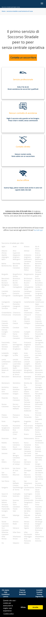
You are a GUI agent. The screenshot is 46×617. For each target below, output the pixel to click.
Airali (15, 246)
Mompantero (28, 372)
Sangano (5, 487)
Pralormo (38, 423)
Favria (15, 334)
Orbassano (39, 389)
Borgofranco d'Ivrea (17, 275)
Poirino (15, 417)
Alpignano (16, 255)
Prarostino (16, 426)
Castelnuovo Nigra (39, 303)
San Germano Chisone (27, 462)
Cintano (38, 319)
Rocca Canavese (38, 439)
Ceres (15, 308)
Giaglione (27, 345)
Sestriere (16, 496)
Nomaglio (38, 387)
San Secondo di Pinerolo (39, 483)
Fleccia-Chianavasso (28, 337)
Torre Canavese (16, 506)
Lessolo (15, 360)
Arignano (16, 257)
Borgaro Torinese (38, 271)
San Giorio (5, 468)
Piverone (38, 415)
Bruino (15, 281)
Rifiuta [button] (23, 607)
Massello (38, 366)
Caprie (4, 293)
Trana (37, 505)
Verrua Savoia (26, 525)
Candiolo (5, 291)
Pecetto (37, 398)
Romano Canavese (16, 444)
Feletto (26, 334)
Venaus (26, 522)
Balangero (16, 259)
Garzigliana (39, 342)
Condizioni (5, 594)
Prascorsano (28, 426)
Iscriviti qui (38, 230)
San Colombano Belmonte (39, 455)
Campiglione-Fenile (29, 288)
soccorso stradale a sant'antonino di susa (20, 11)
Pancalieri (38, 394)
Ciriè (14, 321)
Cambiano (38, 285)
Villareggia (28, 537)
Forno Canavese (38, 339)
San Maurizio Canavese (27, 475)
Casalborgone (17, 296)
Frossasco (27, 342)
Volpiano (16, 543)
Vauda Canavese (38, 518)
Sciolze (37, 494)
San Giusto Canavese (39, 469)
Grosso (4, 349)
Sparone (16, 500)
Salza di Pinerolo (38, 450)
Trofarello (27, 509)
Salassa (4, 449)
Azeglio (37, 257)
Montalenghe (40, 377)
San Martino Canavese (5, 475)
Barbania (38, 264)
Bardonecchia (6, 266)
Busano (26, 283)
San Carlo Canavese (27, 454)
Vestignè (38, 524)
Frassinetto (6, 342)
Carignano (39, 293)
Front (15, 342)
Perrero (15, 404)
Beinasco (27, 266)
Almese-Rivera (38, 252)
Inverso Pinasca (38, 350)
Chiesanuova (6, 315)
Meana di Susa (5, 371)
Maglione (16, 366)
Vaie (14, 511)
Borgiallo (5, 274)
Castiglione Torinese (6, 307)
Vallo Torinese (5, 516)
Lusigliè (27, 364)
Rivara (26, 434)
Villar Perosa (4, 538)
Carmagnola (6, 296)
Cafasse (15, 285)
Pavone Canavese (16, 399)
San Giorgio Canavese (38, 464)
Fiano (3, 336)
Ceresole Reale (27, 309)
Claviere (27, 321)
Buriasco (5, 283)
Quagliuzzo (6, 428)
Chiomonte (17, 315)
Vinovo (15, 539)
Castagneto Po (6, 303)
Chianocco (16, 313)
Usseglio (5, 511)
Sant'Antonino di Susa (29, 488)
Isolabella (5, 353)
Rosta (4, 447)
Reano (37, 428)
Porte (3, 421)
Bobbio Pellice (26, 269)
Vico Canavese (5, 529)
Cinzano (4, 321)
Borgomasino (29, 274)
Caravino (16, 293)
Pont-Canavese (38, 418)
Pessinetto (39, 404)
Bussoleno (39, 283)
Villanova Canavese (5, 533)
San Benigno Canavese (16, 455)
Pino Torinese (38, 412)
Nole (25, 387)
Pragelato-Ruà (27, 422)
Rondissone (39, 443)
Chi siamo (5, 590)
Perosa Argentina (38, 401)
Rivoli (15, 438)
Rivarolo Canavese (38, 435)
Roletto (4, 443)
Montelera (16, 383)
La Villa (15, 355)
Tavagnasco (28, 502)
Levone (26, 360)
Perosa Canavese (5, 405)
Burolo (15, 283)
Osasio (26, 392)
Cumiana (16, 332)
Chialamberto (6, 313)
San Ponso (5, 481)
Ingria (26, 349)
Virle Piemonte (27, 540)
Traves (15, 509)
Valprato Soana (27, 516)
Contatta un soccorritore (23, 57)
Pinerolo (38, 409)
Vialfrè (37, 526)
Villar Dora (16, 532)
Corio (26, 328)
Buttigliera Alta (5, 286)
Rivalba (26, 430)
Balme (4, 264)
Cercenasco (39, 306)
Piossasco (16, 415)
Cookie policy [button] (8, 614)
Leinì (37, 357)
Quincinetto (28, 428)
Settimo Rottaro (27, 497)
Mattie (26, 368)
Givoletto (16, 347)
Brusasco (27, 281)
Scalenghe (16, 494)
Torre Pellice (26, 506)
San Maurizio (16, 474)
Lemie (4, 360)
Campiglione (17, 287)
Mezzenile (38, 370)
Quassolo (16, 428)
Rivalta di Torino (38, 431)
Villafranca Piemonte (39, 529)
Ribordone (5, 430)
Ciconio (37, 317)
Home (3, 11)
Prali (36, 421)
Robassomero (29, 438)
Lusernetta (17, 364)
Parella (37, 396)
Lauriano (38, 355)
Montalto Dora (38, 380)
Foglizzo (38, 336)
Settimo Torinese (38, 497)
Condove (16, 328)
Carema (27, 293)
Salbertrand (17, 449)
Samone (4, 453)
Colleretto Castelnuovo (39, 324)
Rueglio (38, 447)
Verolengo (38, 522)
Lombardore (6, 362)
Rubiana (27, 447)
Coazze (15, 323)
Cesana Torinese (38, 309)
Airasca (26, 246)
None (3, 389)
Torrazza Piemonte (5, 506)
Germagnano (17, 345)
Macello (38, 364)
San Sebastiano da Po (28, 483)
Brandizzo (16, 278)
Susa (14, 502)
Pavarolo (5, 398)
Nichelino (5, 387)
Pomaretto (27, 417)
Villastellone (39, 537)
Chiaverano (28, 313)
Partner (22, 590)
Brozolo (4, 281)
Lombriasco (17, 362)
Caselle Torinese (38, 299)
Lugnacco (38, 362)
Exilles (4, 334)
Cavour (26, 306)
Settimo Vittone (4, 501)
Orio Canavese (5, 393)
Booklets (22, 594)
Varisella (38, 515)
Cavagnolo (16, 306)
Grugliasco (16, 349)
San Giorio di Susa (16, 469)
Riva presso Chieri (15, 432)
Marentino (28, 366)
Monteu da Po (28, 384)
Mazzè (37, 368)
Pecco (26, 398)
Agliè (3, 246)
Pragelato (16, 421)
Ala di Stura (37, 247)
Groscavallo (39, 347)
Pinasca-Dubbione (27, 410)
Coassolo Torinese (5, 324)
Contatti (39, 590)
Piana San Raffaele (16, 407)
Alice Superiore (16, 252)
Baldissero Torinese (39, 260)
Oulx (36, 392)
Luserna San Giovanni (5, 366)
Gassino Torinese (5, 346)
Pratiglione (39, 426)
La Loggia (5, 355)
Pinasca (38, 406)
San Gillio (38, 460)
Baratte (26, 264)
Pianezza (27, 406)
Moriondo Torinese (38, 384)
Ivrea (26, 353)
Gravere (27, 347)
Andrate (38, 255)
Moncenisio (17, 377)
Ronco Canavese (27, 444)
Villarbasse (17, 537)
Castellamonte (29, 302)
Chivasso (38, 315)
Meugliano (28, 370)
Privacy (39, 594)
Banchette (16, 264)
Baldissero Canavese (28, 260)
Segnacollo (39, 596)
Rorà (36, 445)
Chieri (37, 313)
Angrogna (5, 257)
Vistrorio (38, 541)
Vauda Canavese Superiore (5, 524)
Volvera (26, 543)
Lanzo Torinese (27, 356)
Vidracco (16, 528)
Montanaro (6, 383)
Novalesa (16, 389)
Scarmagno (28, 494)
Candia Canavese (38, 288)
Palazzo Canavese (27, 395)
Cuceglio (5, 332)
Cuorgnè (27, 332)
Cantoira (38, 291)
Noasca (15, 387)
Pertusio (27, 404)
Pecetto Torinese (27, 401)
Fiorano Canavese (16, 337)
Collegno (27, 323)
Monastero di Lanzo (39, 373)
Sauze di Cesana (5, 495)
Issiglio (15, 353)
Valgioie (38, 513)
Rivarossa (5, 438)
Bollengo (38, 268)
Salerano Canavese (27, 450)
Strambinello (28, 500)
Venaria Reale (15, 523)
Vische (37, 539)
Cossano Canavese (38, 329)
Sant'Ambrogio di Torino (17, 488)
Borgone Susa (38, 275)
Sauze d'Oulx (37, 491)
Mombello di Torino (16, 373)
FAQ (5, 592)
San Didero (4, 461)
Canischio (16, 291)
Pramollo (5, 426)
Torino (37, 502)
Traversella (5, 509)
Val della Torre (27, 512)
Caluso (26, 285)
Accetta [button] (35, 607)
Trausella (38, 507)
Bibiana (38, 266)
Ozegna (15, 394)
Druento (38, 332)
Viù (3, 543)
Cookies (39, 592)
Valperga (16, 515)
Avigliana (27, 257)
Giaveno (38, 345)
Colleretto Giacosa (5, 329)
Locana (37, 360)
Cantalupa (27, 291)
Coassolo (38, 321)
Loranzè (27, 362)
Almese (26, 251)
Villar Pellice (37, 533)
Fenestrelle (39, 334)
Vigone (26, 528)
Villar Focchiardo (28, 533)
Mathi (15, 368)
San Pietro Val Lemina (39, 478)
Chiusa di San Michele (27, 317)
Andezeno (27, 255)
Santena (38, 487)
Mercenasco (17, 370)
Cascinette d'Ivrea (28, 297)
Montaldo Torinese (27, 378)
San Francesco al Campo (16, 462)
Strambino (39, 500)
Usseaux (38, 509)
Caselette (38, 296)
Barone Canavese (16, 267)
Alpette (4, 255)
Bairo (3, 259)
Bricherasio (28, 278)
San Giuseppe (27, 469)
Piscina (26, 415)
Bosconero (5, 278)
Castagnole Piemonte (17, 303)
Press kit (22, 592)
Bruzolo (38, 281)
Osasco (15, 392)
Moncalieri (5, 377)
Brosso (37, 278)
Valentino (38, 511)
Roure (15, 447)
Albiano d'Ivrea (4, 252)
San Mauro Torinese (39, 474)
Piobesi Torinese (5, 416)
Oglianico (27, 389)
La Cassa (38, 353)
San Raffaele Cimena (16, 483)
